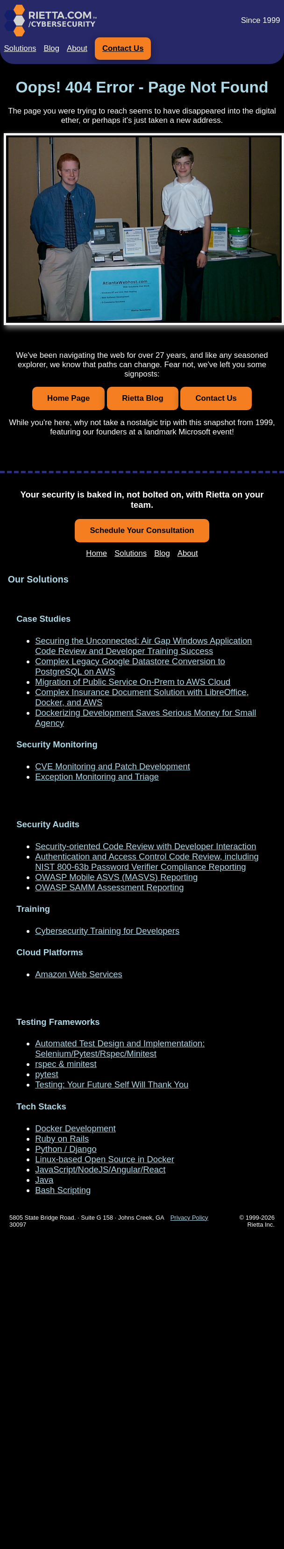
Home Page (68, 398)
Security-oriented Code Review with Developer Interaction (145, 846)
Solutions (20, 48)
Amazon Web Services (78, 974)
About (77, 48)
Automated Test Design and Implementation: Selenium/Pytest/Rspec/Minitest (120, 1048)
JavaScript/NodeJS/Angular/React (100, 1169)
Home (96, 553)
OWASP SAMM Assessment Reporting (109, 887)
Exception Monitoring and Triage (97, 777)
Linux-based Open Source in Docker (104, 1159)
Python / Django (65, 1149)
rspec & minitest (65, 1064)
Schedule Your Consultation (142, 530)
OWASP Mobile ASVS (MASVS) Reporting (116, 877)
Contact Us (123, 48)
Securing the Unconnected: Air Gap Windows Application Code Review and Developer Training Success (143, 646)
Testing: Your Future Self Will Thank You (111, 1084)
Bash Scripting (63, 1190)
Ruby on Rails (62, 1139)
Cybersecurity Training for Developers (107, 931)
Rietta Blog (142, 398)
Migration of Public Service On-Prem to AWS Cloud (132, 682)
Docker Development (75, 1128)
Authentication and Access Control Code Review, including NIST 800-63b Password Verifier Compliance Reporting (146, 862)
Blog (51, 48)
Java (44, 1180)
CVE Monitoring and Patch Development (112, 766)
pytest (46, 1074)
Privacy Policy (189, 1217)
